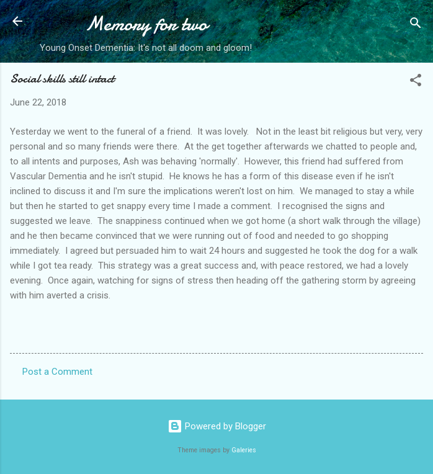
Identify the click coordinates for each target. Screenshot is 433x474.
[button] (415, 82)
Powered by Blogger (216, 426)
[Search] (415, 25)
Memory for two (146, 24)
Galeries (243, 450)
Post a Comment (57, 371)
